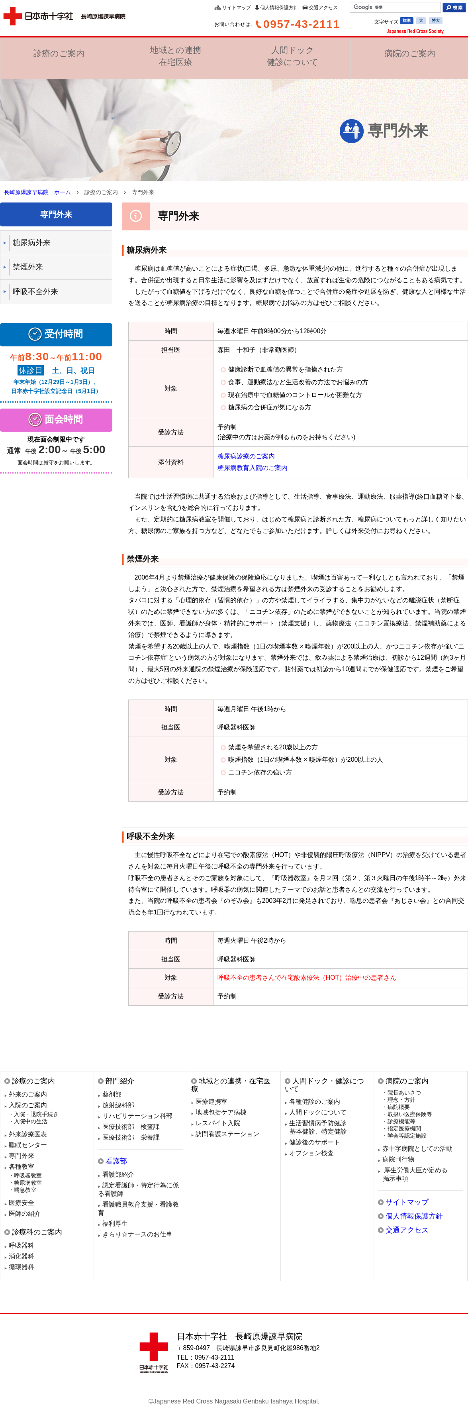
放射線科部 (118, 1105)
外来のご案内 (28, 1094)
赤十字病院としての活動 (417, 1148)
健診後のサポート (314, 1142)
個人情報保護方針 (279, 7)
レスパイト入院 (218, 1123)
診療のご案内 (58, 56)
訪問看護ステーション (227, 1133)
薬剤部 (111, 1094)
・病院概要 (396, 1107)
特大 (436, 20)
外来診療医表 (28, 1134)
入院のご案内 (28, 1105)
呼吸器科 (21, 1245)
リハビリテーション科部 (137, 1115)
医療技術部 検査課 (131, 1126)
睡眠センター (28, 1145)
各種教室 (21, 1166)
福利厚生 (115, 1223)
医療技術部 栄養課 (131, 1137)
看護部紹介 (118, 1174)
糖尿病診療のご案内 (246, 456)
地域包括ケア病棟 (221, 1112)
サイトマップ (236, 7)
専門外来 (21, 1155)
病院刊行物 (398, 1159)
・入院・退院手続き (33, 1114)
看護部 (116, 1161)
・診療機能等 (398, 1121)
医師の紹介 (25, 1213)
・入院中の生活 (27, 1121)
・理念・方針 (398, 1100)
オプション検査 (311, 1153)
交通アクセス (323, 7)
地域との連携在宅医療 (175, 56)
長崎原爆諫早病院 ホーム (37, 192)
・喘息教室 (22, 1190)
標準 (407, 20)
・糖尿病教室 (25, 1183)
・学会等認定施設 (404, 1136)
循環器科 (21, 1267)
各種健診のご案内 (314, 1101)
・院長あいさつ (401, 1093)
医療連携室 (211, 1101)
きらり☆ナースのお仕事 (137, 1234)
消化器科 (21, 1256)
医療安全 (21, 1202)
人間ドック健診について (292, 56)
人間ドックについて (318, 1112)
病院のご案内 (409, 56)
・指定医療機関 (401, 1129)
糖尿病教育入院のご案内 (252, 467)
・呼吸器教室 (25, 1176)
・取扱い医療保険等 (407, 1114)
